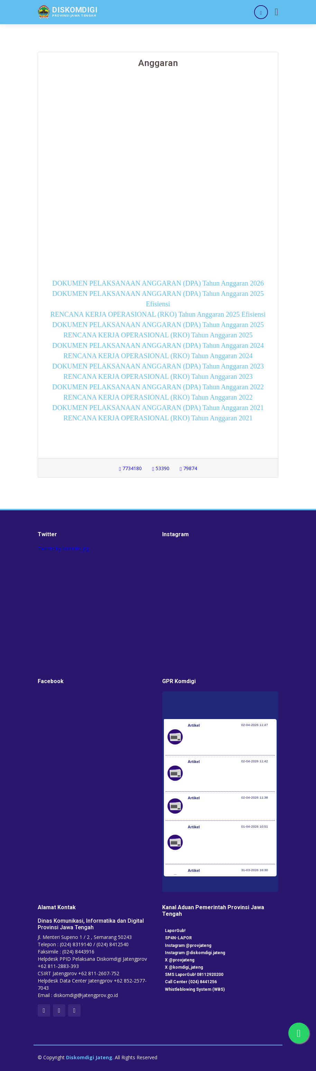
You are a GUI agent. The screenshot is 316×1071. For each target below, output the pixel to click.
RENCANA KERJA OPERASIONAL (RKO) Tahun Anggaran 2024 (157, 356)
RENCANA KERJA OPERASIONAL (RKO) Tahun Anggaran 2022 (157, 397)
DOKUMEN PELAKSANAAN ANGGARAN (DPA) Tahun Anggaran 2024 (158, 345)
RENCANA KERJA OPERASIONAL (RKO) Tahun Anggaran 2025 (157, 335)
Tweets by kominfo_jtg (63, 548)
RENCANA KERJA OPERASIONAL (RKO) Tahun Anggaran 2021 (157, 418)
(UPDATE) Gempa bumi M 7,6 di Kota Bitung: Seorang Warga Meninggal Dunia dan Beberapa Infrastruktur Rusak (231, 740)
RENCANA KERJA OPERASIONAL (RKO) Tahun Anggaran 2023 (157, 376)
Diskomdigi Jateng (89, 1057)
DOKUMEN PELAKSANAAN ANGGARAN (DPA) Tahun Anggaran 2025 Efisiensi (158, 299)
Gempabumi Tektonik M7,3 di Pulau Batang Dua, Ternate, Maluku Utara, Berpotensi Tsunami (226, 777)
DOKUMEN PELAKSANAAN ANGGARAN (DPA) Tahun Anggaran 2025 (158, 324)
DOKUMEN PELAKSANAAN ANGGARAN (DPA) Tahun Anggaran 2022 (158, 387)
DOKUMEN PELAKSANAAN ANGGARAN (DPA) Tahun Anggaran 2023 (158, 366)
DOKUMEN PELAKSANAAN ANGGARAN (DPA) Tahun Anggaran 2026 (158, 283)
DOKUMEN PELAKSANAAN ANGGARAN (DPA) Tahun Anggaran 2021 (158, 407)
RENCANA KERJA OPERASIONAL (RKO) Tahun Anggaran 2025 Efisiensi (158, 314)
